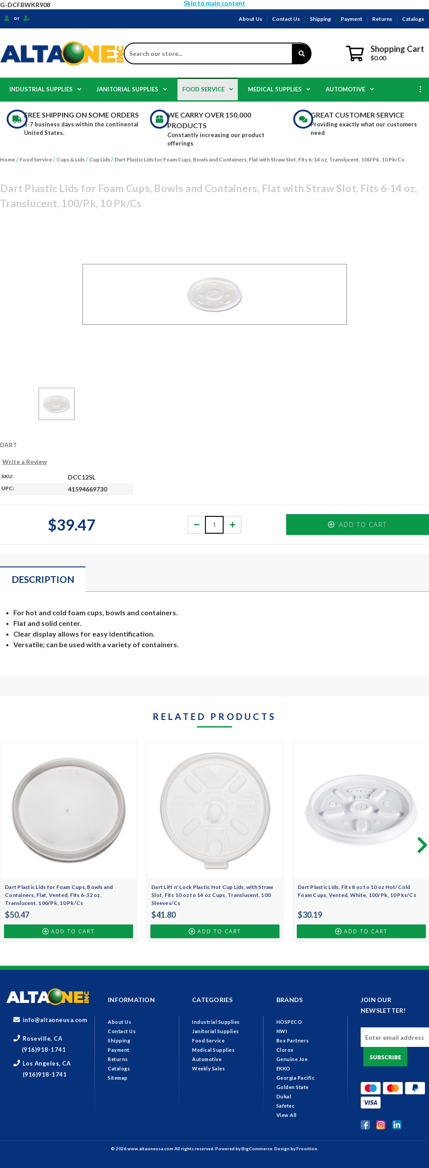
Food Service (207, 89)
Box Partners (292, 1040)
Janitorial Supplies (131, 89)
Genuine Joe (292, 1059)
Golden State (292, 1087)
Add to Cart (357, 524)
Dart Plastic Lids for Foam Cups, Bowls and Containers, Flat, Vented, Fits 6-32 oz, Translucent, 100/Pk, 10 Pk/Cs (59, 895)
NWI (281, 1031)
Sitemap (118, 1078)
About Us (250, 19)
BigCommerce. (257, 1148)
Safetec (285, 1106)
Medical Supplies (279, 89)
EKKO (283, 1068)
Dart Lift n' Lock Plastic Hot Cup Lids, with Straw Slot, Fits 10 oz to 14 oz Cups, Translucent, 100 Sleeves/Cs (212, 895)
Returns (382, 19)
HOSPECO (289, 1022)
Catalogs (413, 19)
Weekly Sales (208, 1068)
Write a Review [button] (24, 461)
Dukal (283, 1096)
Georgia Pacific (295, 1078)
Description (43, 579)
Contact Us (286, 19)
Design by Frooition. (296, 1148)
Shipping (320, 19)
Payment (351, 19)
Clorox (285, 1050)
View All (286, 1115)
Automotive (350, 89)
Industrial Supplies (45, 89)
